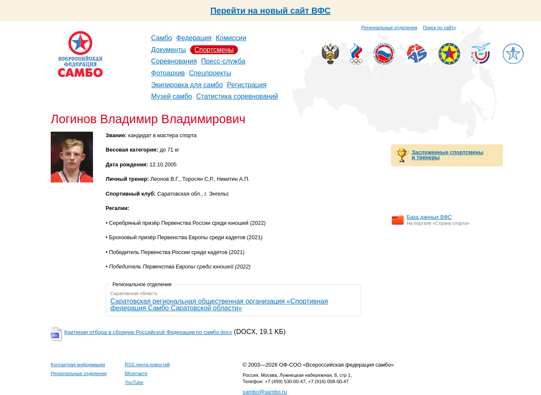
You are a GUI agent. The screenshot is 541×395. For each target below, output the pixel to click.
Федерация (194, 37)
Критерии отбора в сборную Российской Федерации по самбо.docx (148, 332)
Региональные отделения (389, 27)
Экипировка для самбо (187, 84)
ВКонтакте (136, 373)
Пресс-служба (223, 61)
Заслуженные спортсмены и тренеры (447, 155)
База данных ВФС (429, 217)
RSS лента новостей (147, 364)
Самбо (161, 37)
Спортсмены (214, 49)
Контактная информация (78, 364)
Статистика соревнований (237, 96)
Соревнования (174, 61)
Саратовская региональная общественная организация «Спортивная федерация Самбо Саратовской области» (219, 305)
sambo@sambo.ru (265, 392)
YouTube (134, 382)
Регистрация (247, 84)
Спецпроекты (210, 73)
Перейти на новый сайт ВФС (270, 10)
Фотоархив (168, 73)
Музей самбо (171, 96)
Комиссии (231, 37)
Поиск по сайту (439, 27)
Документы (168, 49)
